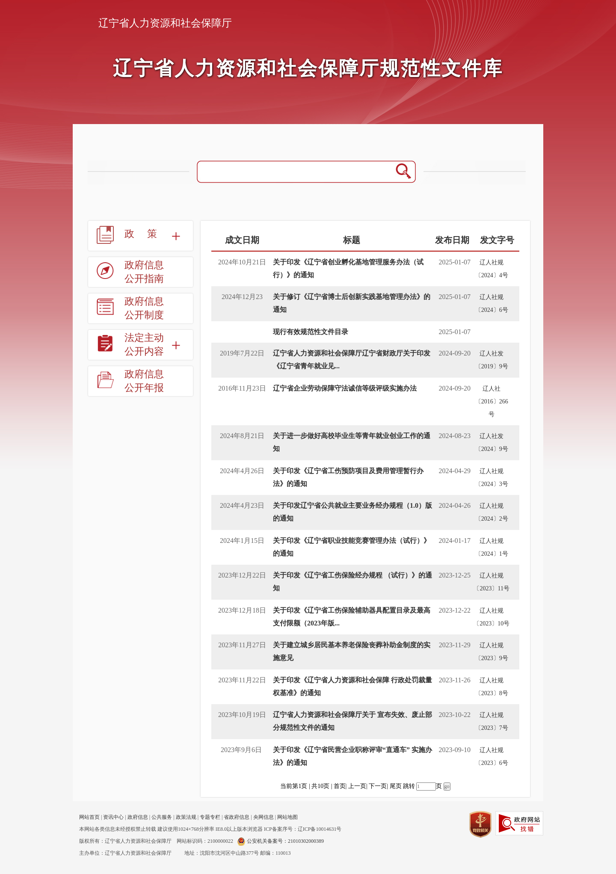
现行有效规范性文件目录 (310, 331)
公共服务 (161, 817)
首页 (340, 786)
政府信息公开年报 (144, 381)
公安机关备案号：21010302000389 (280, 841)
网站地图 (287, 817)
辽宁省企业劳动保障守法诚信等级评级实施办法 (345, 388)
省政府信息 (236, 817)
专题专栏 (210, 817)
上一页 (357, 786)
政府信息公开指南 (144, 272)
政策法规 (186, 817)
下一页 (378, 786)
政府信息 (137, 817)
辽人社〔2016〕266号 (491, 401)
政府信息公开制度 (144, 308)
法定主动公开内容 (144, 344)
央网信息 (263, 817)
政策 (147, 233)
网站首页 (89, 817)
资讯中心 (113, 817)
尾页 (396, 786)
